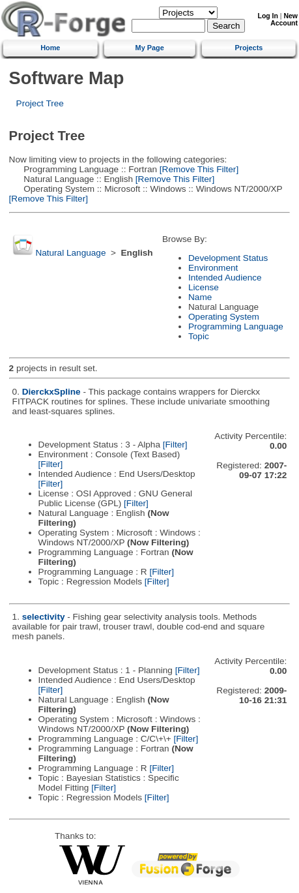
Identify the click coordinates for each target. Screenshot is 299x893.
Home (50, 48)
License (203, 287)
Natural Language (70, 253)
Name (200, 297)
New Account (284, 19)
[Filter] (175, 444)
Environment (213, 268)
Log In (268, 16)
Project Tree (40, 103)
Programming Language (235, 326)
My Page (149, 48)
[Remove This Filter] (197, 169)
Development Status (228, 258)
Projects (249, 48)
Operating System (223, 317)
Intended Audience (225, 277)
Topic (198, 336)
